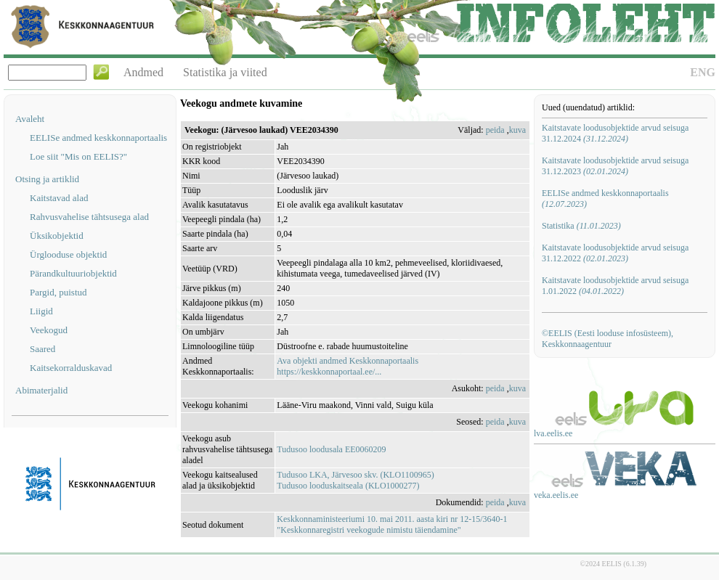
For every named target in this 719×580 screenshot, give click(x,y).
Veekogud (49, 329)
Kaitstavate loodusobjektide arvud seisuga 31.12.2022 (615, 253)
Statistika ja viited (225, 72)
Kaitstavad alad (59, 197)
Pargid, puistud (58, 292)
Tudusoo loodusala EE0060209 (331, 449)
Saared (42, 348)
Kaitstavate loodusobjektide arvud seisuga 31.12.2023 (615, 165)
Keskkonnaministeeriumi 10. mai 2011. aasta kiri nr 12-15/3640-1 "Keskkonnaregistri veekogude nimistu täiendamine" (392, 524)
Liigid (41, 311)
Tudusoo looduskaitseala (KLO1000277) (348, 486)
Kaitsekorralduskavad (71, 367)
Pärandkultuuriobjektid (73, 273)
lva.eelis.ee (553, 433)
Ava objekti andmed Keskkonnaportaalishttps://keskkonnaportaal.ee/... (347, 366)
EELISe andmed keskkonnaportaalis (98, 137)
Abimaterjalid (41, 390)
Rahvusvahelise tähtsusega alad (89, 216)
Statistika (581, 226)
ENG (702, 72)
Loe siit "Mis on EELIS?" (78, 156)
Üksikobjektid (57, 235)
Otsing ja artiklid (47, 178)
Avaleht (29, 118)
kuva (517, 130)
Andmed (143, 72)
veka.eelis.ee (556, 495)
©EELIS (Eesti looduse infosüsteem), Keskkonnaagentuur (607, 338)
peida (495, 130)
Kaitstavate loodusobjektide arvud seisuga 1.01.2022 (615, 285)
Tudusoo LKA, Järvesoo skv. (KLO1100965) (355, 475)
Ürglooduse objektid (68, 254)
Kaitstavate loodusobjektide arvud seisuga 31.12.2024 (615, 133)
